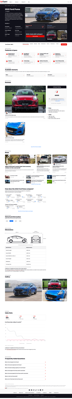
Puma (14, 5)
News (39, 43)
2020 (20, 221)
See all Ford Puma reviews (36, 146)
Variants (31, 43)
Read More (7, 23)
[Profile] (70, 2)
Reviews (35, 43)
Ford (11, 5)
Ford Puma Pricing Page (11, 349)
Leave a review (52, 27)
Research (8, 5)
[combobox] (12, 44)
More (58, 43)
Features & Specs (26, 43)
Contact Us (45, 392)
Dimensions (53, 43)
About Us (15, 392)
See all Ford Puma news (36, 184)
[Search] (68, 2)
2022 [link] (16, 5)
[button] (51, 35)
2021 (16, 221)
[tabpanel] (36, 114)
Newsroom (21, 392)
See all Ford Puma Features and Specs (25, 211)
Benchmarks (43, 43)
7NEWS (50, 392)
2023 (7, 221)
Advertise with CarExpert (29, 392)
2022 (11, 221)
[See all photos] (63, 300)
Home (6, 5)
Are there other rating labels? (57, 103)
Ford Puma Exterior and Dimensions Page (15, 269)
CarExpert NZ (56, 392)
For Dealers (38, 392)
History (48, 43)
